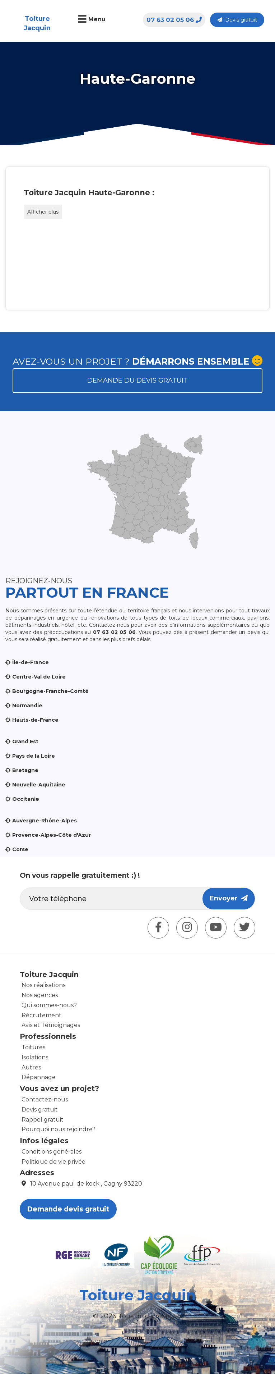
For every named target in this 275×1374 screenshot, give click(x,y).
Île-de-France (30, 662)
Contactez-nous (45, 1099)
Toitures (33, 1047)
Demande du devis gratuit (137, 380)
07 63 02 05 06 (174, 19)
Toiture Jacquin (37, 23)
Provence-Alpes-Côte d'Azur (51, 835)
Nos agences (40, 995)
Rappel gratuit (43, 1119)
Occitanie (25, 799)
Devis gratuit (237, 20)
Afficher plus (43, 212)
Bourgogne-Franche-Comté (50, 691)
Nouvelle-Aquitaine (38, 784)
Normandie (27, 705)
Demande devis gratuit (68, 1209)
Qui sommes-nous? (49, 1005)
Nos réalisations (43, 985)
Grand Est (25, 741)
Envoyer (229, 898)
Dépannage (39, 1077)
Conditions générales (51, 1151)
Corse (20, 849)
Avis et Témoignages (51, 1025)
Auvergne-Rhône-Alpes (44, 820)
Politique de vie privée (53, 1161)
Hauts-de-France (35, 720)
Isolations (35, 1057)
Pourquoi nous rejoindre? (58, 1129)
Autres (31, 1067)
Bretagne (25, 770)
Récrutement (41, 1015)
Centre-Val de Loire (39, 677)
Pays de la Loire (33, 756)
